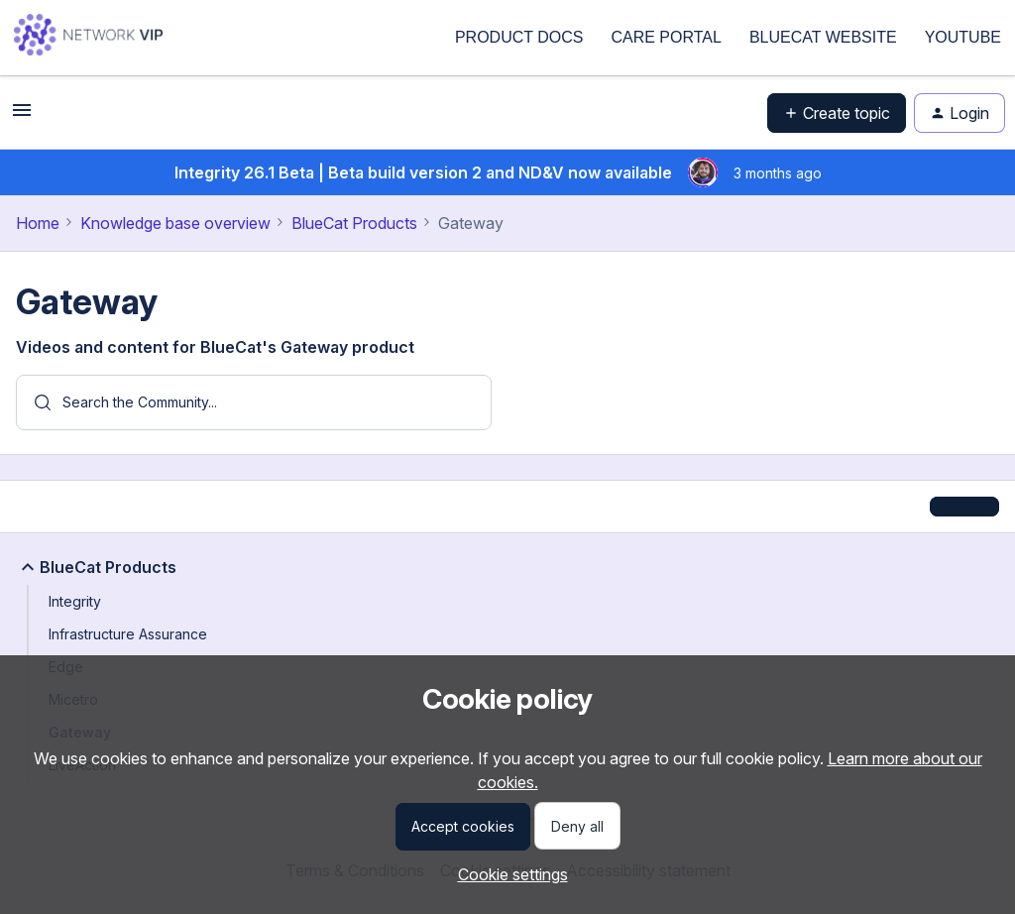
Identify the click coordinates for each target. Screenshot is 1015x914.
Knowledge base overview (175, 223)
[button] (22, 116)
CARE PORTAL (666, 37)
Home (37, 223)
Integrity (75, 601)
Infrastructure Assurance (128, 634)
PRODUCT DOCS (519, 37)
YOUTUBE (963, 37)
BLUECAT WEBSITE (823, 37)
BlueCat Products (354, 223)
